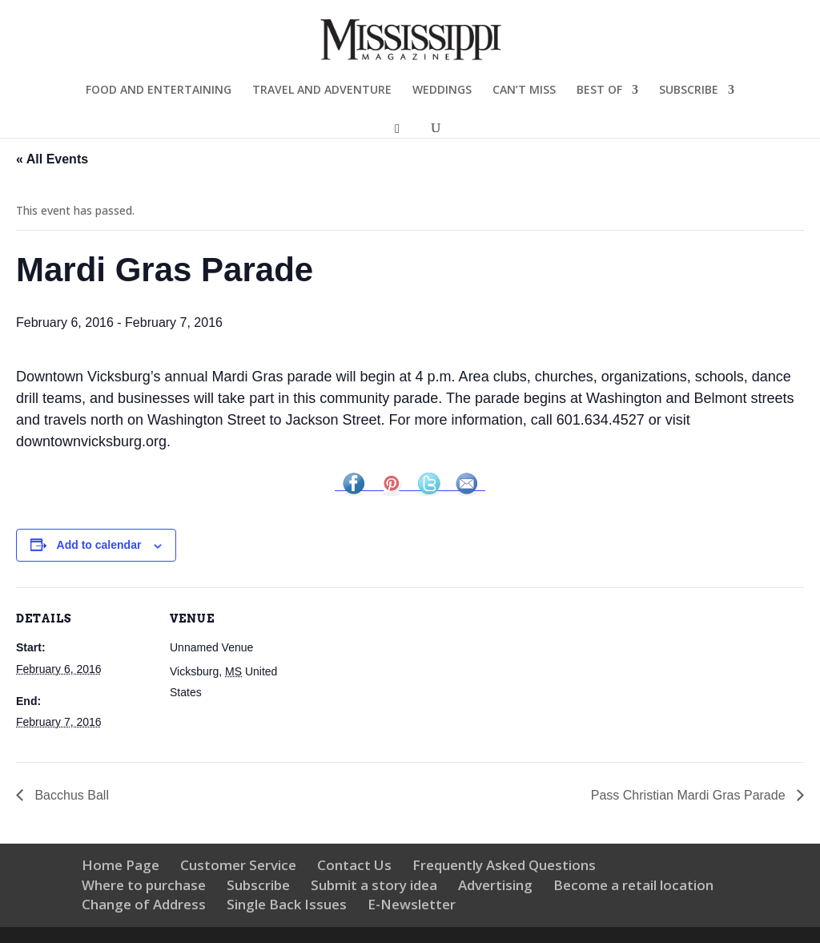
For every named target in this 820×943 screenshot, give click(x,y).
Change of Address (144, 904)
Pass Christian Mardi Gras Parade (690, 795)
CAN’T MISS (524, 90)
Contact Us (354, 865)
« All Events (52, 159)
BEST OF (599, 90)
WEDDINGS (442, 90)
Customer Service (238, 865)
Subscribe (258, 885)
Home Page (120, 865)
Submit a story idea (374, 885)
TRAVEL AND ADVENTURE (322, 90)
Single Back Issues (287, 904)
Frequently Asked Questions (504, 865)
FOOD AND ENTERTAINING (158, 90)
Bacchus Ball (71, 795)
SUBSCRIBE (688, 90)
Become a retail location (633, 885)
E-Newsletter (412, 904)
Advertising (495, 885)
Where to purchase (144, 885)
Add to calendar (99, 544)
